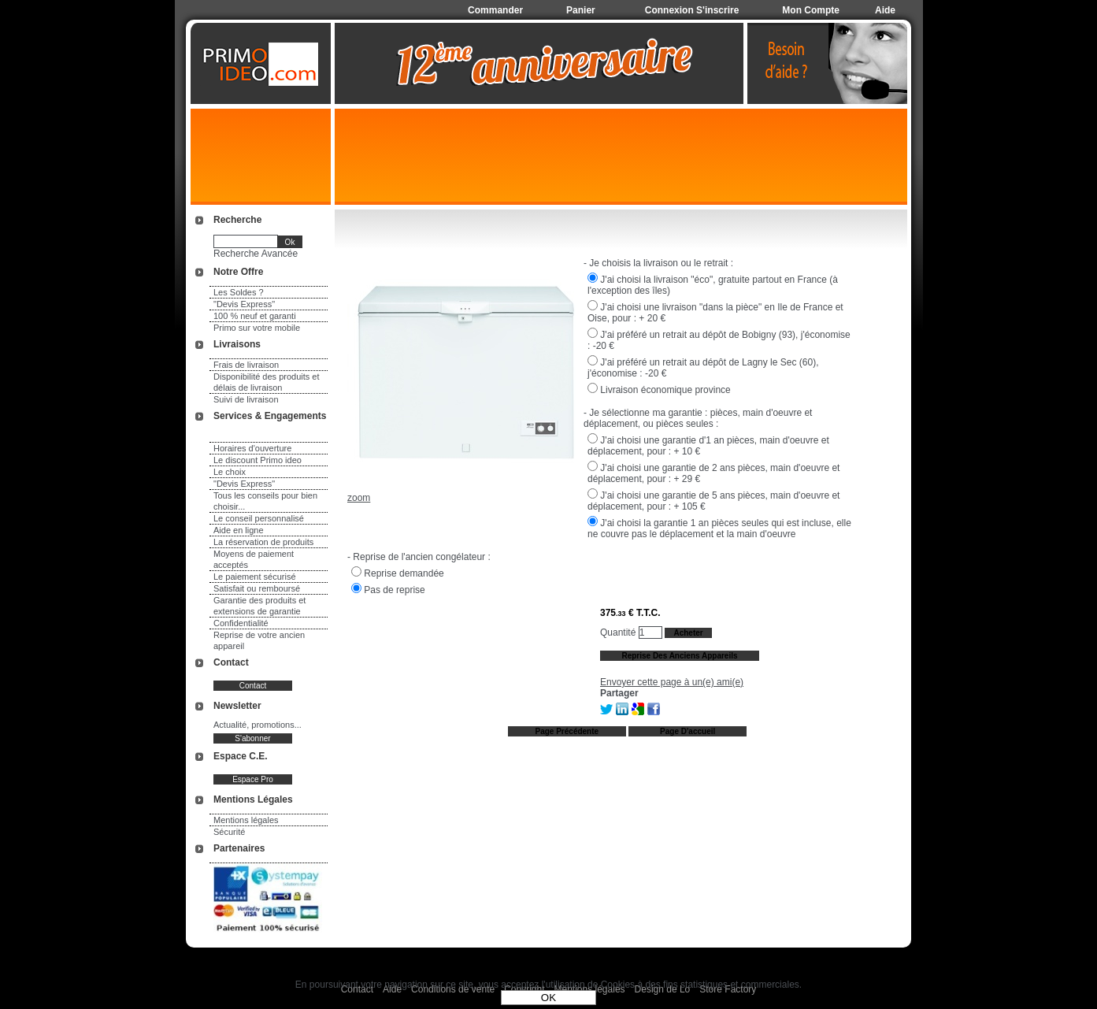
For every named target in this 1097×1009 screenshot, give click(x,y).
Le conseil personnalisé (258, 518)
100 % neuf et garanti (254, 316)
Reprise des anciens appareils (679, 655)
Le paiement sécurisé (254, 576)
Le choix (229, 472)
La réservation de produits (263, 542)
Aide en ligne (238, 530)
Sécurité (229, 832)
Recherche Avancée (255, 253)
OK (548, 997)
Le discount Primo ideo (257, 460)
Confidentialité (241, 623)
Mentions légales (246, 820)
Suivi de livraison (246, 399)
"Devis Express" (244, 304)
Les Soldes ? (238, 292)
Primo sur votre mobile (256, 327)
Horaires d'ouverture (252, 448)
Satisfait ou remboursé (256, 588)
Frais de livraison (246, 364)
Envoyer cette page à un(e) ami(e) (671, 682)
